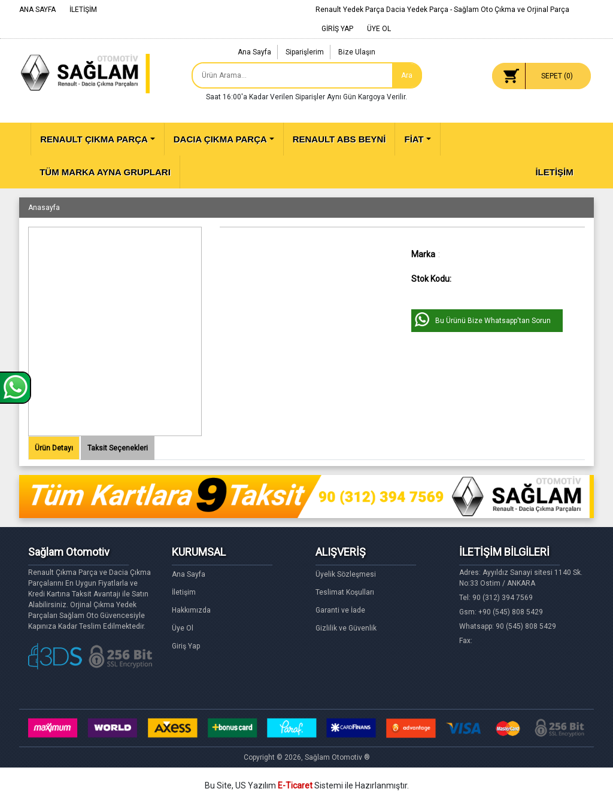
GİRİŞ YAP (337, 29)
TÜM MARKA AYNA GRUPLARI (105, 172)
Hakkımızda (191, 610)
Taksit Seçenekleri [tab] (117, 448)
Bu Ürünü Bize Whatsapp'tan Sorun (493, 320)
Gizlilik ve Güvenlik (346, 628)
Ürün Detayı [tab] (54, 448)
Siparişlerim (305, 52)
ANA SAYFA (37, 9)
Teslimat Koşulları (344, 592)
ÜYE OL (379, 29)
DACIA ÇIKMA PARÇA (220, 139)
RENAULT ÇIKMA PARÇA (94, 139)
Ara (406, 75)
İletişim (184, 592)
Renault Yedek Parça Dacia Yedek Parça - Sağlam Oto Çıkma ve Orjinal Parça (442, 9)
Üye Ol (182, 628)
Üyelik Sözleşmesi (345, 574)
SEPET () (557, 76)
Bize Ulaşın (356, 52)
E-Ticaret (295, 785)
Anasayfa (44, 207)
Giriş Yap (186, 646)
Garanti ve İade (340, 610)
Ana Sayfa (254, 52)
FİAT (413, 139)
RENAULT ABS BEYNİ (339, 139)
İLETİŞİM (83, 9)
